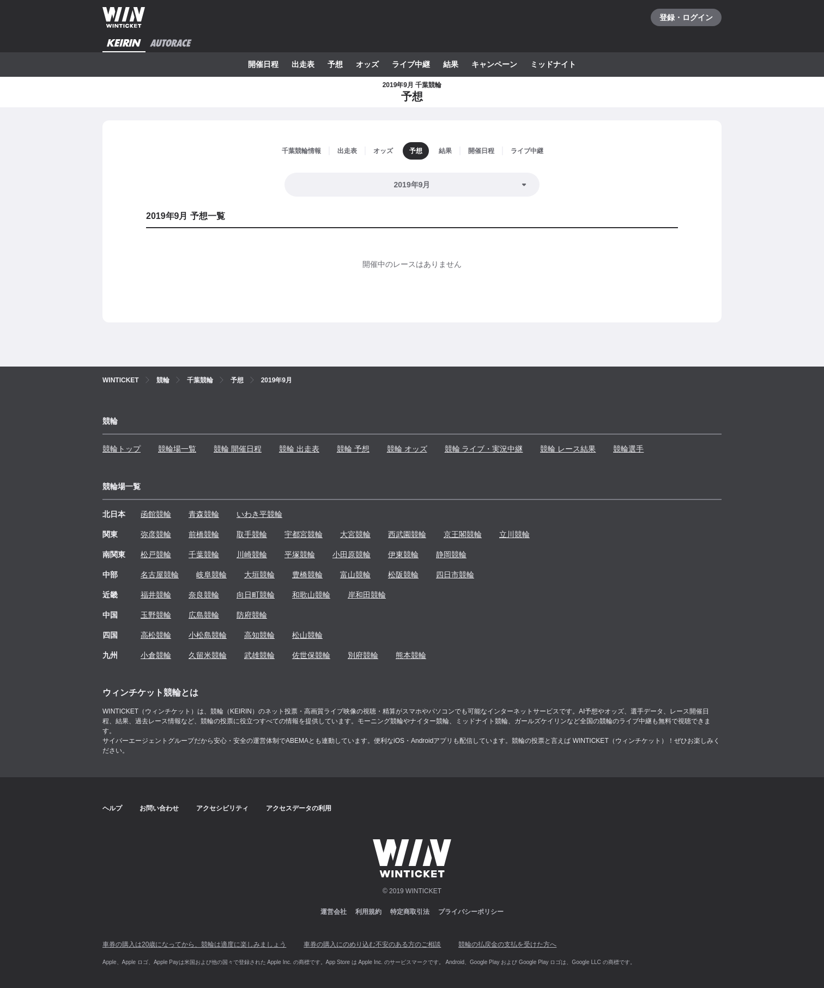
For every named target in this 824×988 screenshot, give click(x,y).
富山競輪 (355, 574)
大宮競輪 (355, 534)
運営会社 (333, 912)
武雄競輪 (259, 655)
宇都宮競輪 (303, 534)
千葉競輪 (204, 554)
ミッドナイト (553, 64)
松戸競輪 (156, 554)
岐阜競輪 (211, 574)
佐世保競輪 (311, 655)
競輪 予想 (353, 448)
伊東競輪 (403, 554)
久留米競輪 (208, 655)
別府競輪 (363, 655)
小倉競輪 (156, 655)
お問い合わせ (159, 808)
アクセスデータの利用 (298, 808)
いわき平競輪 (259, 514)
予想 (335, 64)
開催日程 (263, 64)
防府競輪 (252, 615)
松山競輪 (307, 635)
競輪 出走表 (299, 448)
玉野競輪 (156, 615)
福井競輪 (156, 594)
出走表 (303, 64)
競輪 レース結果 (568, 448)
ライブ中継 (411, 64)
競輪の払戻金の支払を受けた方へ (507, 944)
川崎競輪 (252, 554)
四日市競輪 (455, 574)
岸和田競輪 (367, 594)
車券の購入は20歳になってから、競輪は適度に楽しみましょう (194, 944)
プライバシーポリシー (471, 912)
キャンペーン (494, 64)
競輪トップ (121, 448)
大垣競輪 (259, 574)
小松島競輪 (208, 635)
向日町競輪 (256, 594)
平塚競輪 (299, 554)
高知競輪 (259, 635)
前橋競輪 (204, 534)
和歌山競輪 (311, 594)
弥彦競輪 (156, 534)
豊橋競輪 (307, 574)
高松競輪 (156, 635)
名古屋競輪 (160, 574)
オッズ (367, 64)
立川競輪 (514, 534)
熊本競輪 (411, 655)
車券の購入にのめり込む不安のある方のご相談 (372, 944)
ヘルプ (112, 808)
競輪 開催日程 (238, 448)
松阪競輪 (403, 574)
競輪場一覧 (177, 448)
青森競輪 (204, 514)
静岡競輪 (451, 554)
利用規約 (368, 912)
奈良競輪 (204, 594)
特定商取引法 (409, 912)
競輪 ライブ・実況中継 (484, 448)
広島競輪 (204, 615)
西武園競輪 (407, 534)
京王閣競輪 (463, 534)
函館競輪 (156, 514)
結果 (450, 64)
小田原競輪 (351, 554)
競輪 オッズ (407, 448)
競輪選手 (628, 448)
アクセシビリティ (222, 808)
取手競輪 (252, 534)
